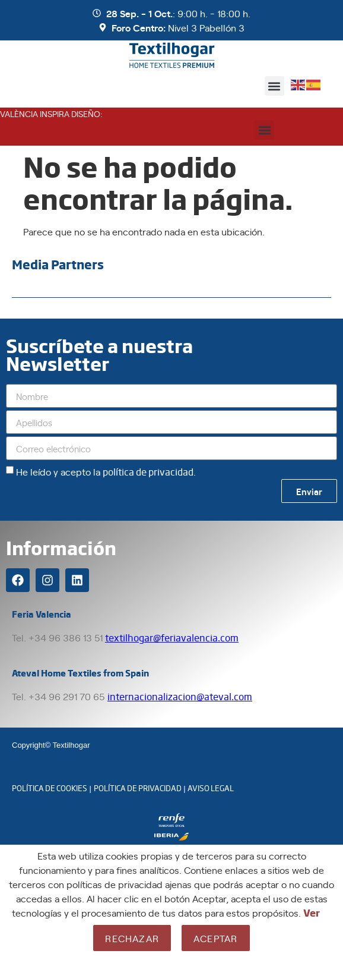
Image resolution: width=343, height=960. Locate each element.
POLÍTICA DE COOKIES (49, 788)
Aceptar (215, 938)
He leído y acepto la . (106, 471)
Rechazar (132, 938)
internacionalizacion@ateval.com (179, 696)
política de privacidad (148, 472)
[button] (274, 86)
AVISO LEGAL (211, 788)
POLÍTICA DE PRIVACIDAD (138, 788)
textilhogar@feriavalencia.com (172, 637)
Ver (311, 912)
